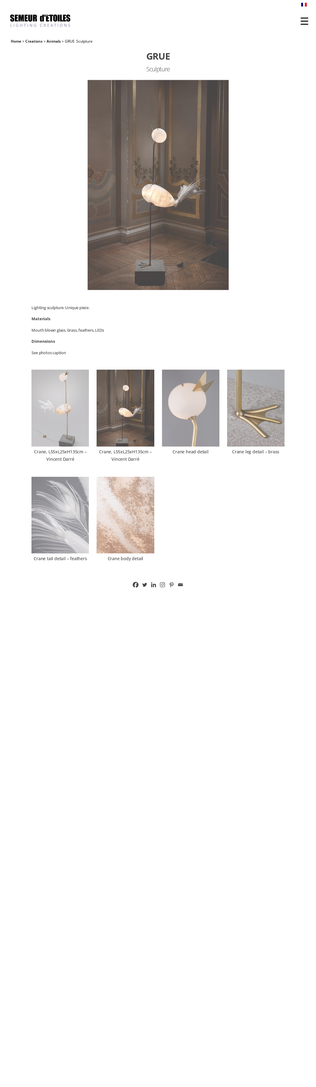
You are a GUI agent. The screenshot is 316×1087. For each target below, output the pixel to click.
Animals (54, 41)
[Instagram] (162, 585)
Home (16, 41)
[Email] (180, 585)
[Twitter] (144, 585)
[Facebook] (135, 585)
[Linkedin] (153, 585)
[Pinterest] (171, 585)
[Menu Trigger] (304, 20)
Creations (34, 41)
